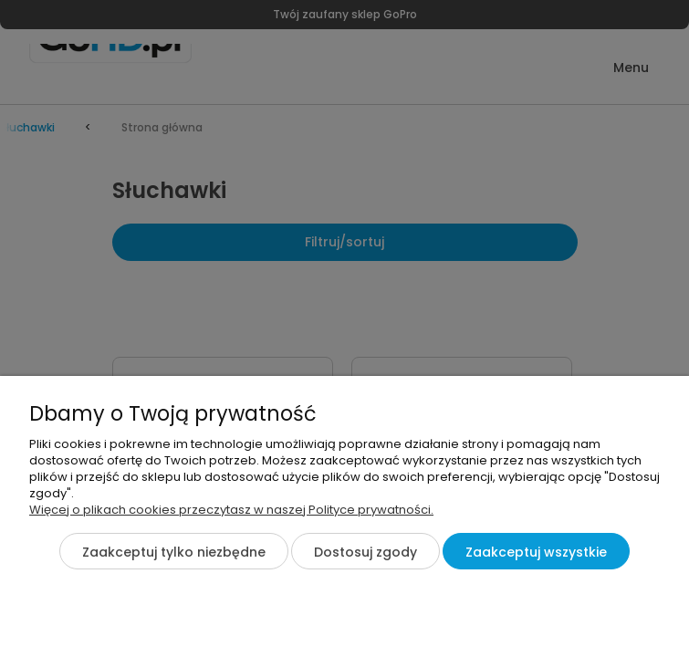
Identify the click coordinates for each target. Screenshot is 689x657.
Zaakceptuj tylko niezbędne (174, 552)
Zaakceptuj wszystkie (536, 552)
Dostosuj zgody (365, 552)
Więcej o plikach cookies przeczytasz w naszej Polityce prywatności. (231, 509)
